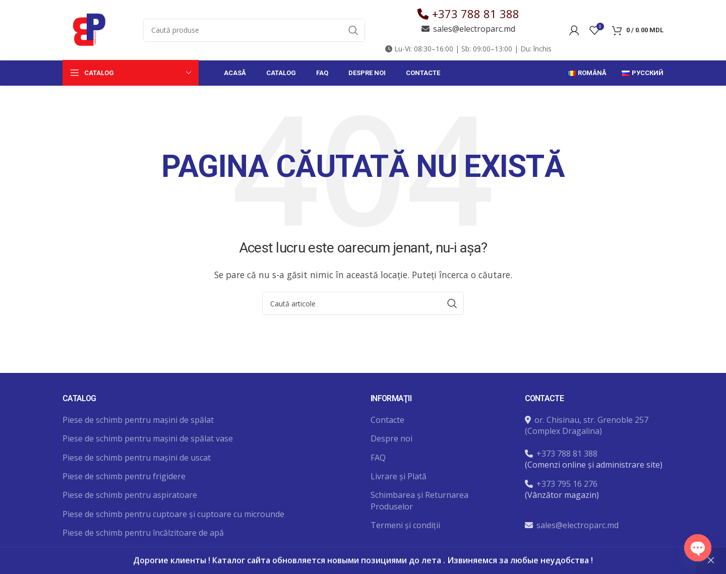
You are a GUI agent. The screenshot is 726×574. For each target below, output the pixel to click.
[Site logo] (88, 29)
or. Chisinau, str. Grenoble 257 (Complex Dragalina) (586, 426)
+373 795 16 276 (566, 484)
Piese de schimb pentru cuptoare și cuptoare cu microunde (173, 514)
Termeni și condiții (405, 525)
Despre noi (391, 438)
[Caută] (254, 30)
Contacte (387, 420)
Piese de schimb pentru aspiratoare (130, 495)
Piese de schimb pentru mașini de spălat (138, 420)
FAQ (378, 458)
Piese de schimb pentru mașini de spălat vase (148, 438)
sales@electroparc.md (474, 28)
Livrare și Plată (399, 476)
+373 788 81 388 (475, 13)
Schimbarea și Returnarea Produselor (419, 501)
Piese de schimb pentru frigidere (124, 476)
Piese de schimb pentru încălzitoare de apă (143, 533)
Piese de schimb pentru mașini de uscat (137, 458)
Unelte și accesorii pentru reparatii (128, 552)
